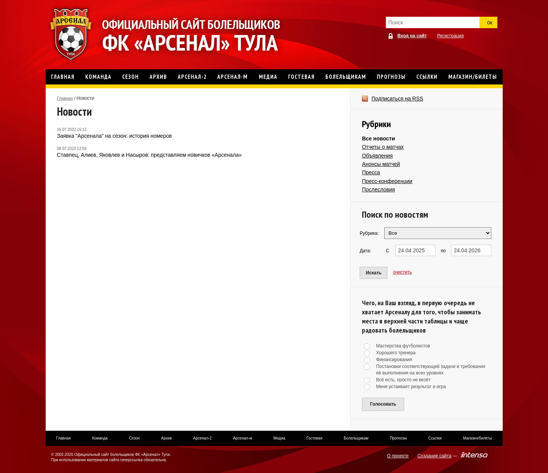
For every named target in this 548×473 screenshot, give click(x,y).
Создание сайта (434, 456)
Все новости (378, 138)
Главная (65, 98)
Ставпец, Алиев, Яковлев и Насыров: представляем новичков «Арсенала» (149, 155)
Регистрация (450, 35)
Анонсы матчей (381, 164)
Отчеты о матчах (383, 147)
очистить (402, 272)
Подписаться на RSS (397, 99)
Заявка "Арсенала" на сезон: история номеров (114, 136)
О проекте (398, 456)
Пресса (371, 172)
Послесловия (378, 189)
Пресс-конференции (387, 181)
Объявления (377, 156)
